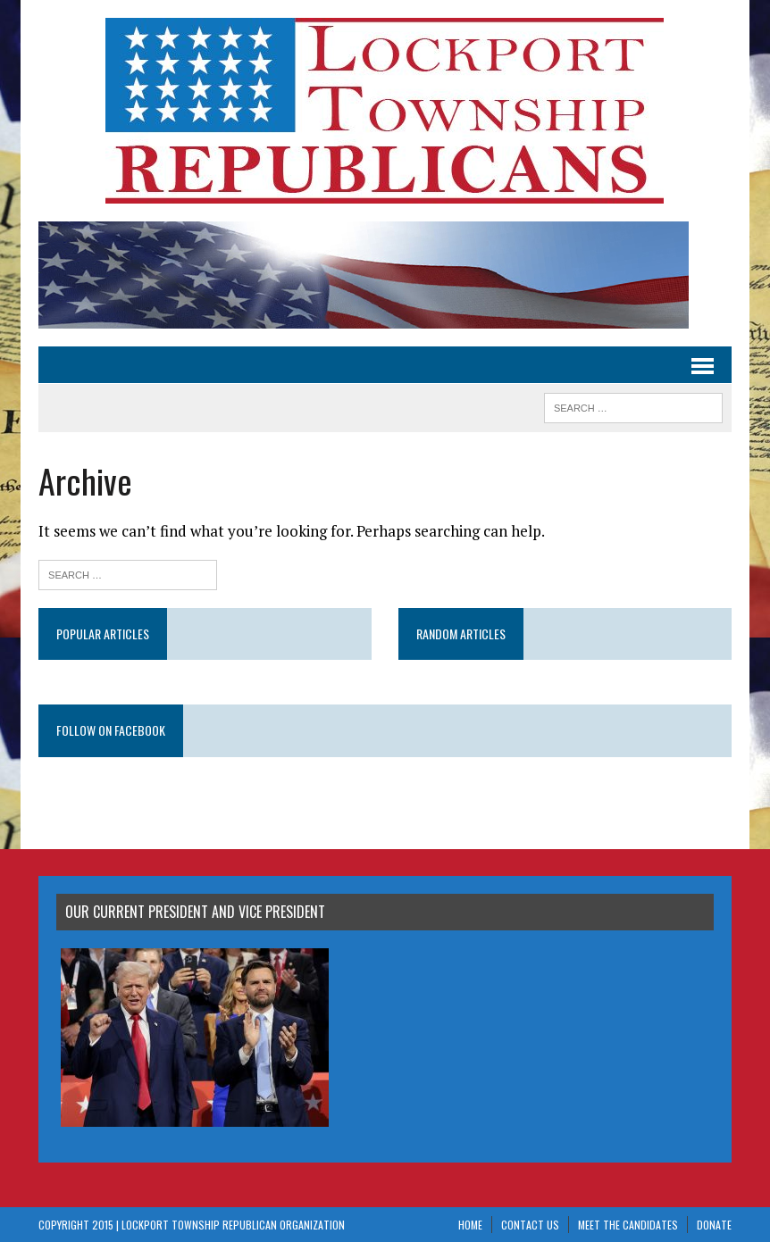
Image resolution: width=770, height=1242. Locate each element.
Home (470, 1224)
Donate (714, 1224)
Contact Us (530, 1224)
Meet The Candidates (628, 1224)
